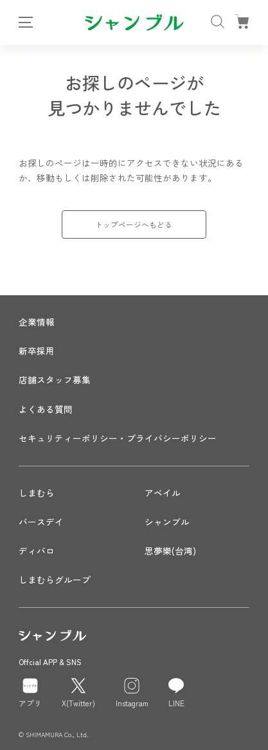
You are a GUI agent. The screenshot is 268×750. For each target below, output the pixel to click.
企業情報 (37, 321)
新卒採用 (37, 350)
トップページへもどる (133, 224)
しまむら (37, 492)
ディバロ (37, 550)
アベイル (163, 492)
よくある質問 (46, 409)
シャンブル (167, 521)
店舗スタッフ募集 (55, 379)
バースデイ (41, 521)
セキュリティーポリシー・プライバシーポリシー (118, 438)
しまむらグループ (55, 579)
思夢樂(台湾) (170, 550)
